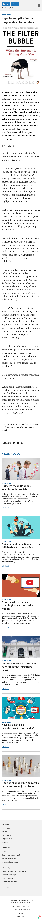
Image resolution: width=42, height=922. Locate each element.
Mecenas (5, 842)
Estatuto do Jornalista (9, 882)
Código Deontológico (9, 875)
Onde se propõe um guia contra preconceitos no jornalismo (20, 784)
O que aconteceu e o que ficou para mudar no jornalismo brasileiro (19, 667)
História (4, 832)
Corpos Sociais (7, 839)
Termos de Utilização (21, 910)
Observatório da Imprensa (18, 426)
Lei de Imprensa (7, 878)
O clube (5, 824)
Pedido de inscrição (9, 858)
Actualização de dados (10, 862)
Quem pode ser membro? (11, 855)
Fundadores (6, 851)
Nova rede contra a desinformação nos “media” (18, 726)
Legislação (7, 868)
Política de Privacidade (21, 907)
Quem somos (6, 828)
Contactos (21, 916)
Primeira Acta (6, 835)
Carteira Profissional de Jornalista (14, 871)
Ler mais (5, 508)
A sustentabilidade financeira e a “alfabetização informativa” (21, 545)
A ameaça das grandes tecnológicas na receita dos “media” (17, 605)
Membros (6, 848)
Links (21, 913)
